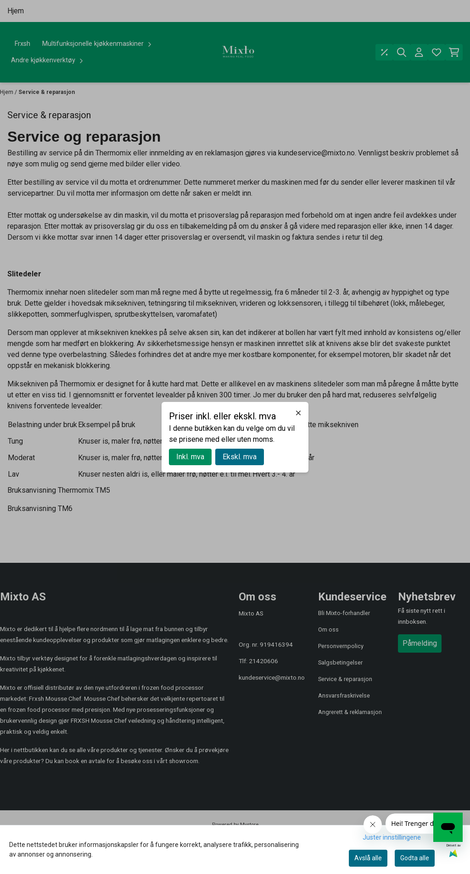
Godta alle (414, 858)
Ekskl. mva (240, 456)
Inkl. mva (190, 456)
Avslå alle (368, 858)
